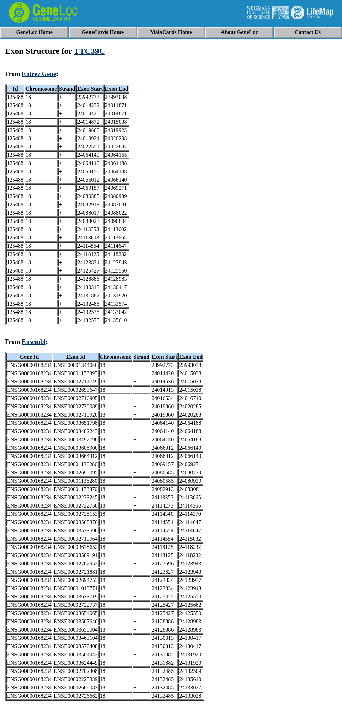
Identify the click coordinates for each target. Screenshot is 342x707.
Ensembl (34, 341)
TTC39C (89, 51)
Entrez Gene (39, 74)
